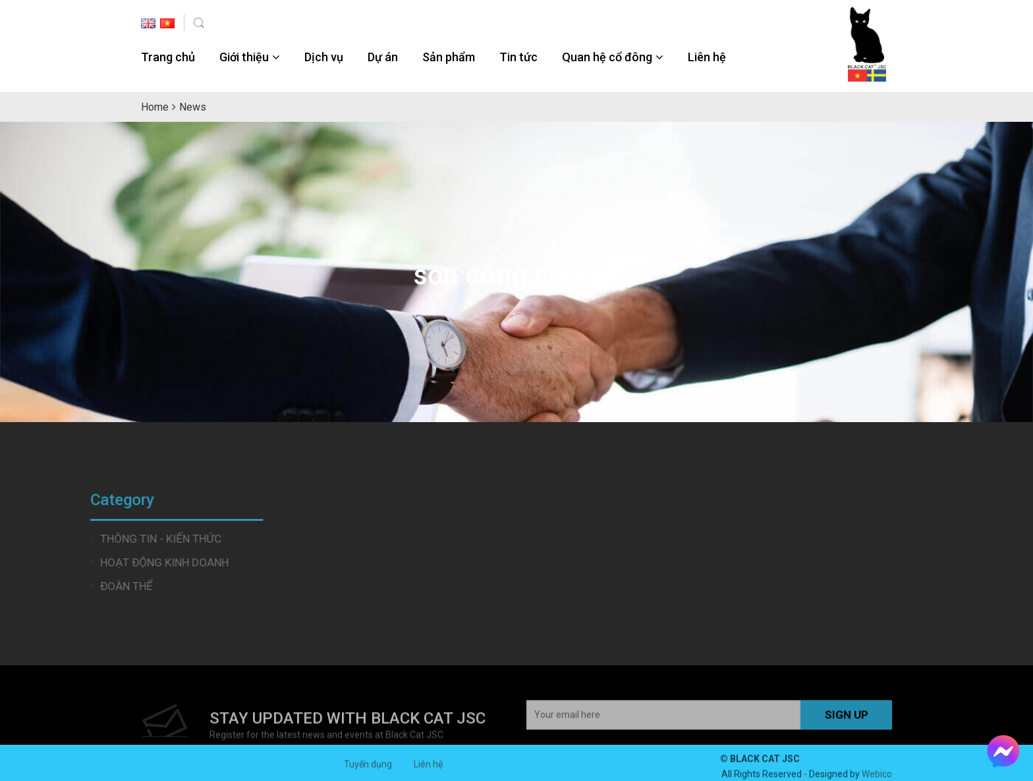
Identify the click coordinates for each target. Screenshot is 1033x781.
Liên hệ (707, 57)
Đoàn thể (81, 586)
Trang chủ (168, 57)
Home (155, 107)
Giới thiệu (244, 57)
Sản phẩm (448, 57)
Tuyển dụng (368, 768)
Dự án (383, 57)
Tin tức (518, 57)
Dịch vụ (323, 57)
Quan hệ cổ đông (607, 57)
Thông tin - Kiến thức (115, 538)
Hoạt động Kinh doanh (119, 562)
